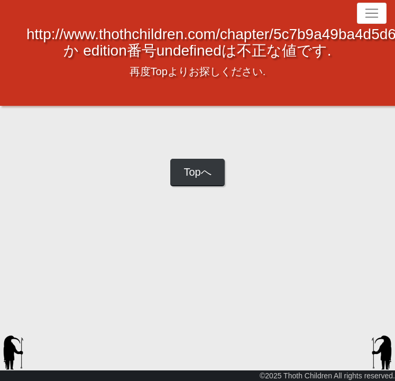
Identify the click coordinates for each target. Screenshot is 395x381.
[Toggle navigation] (372, 13)
